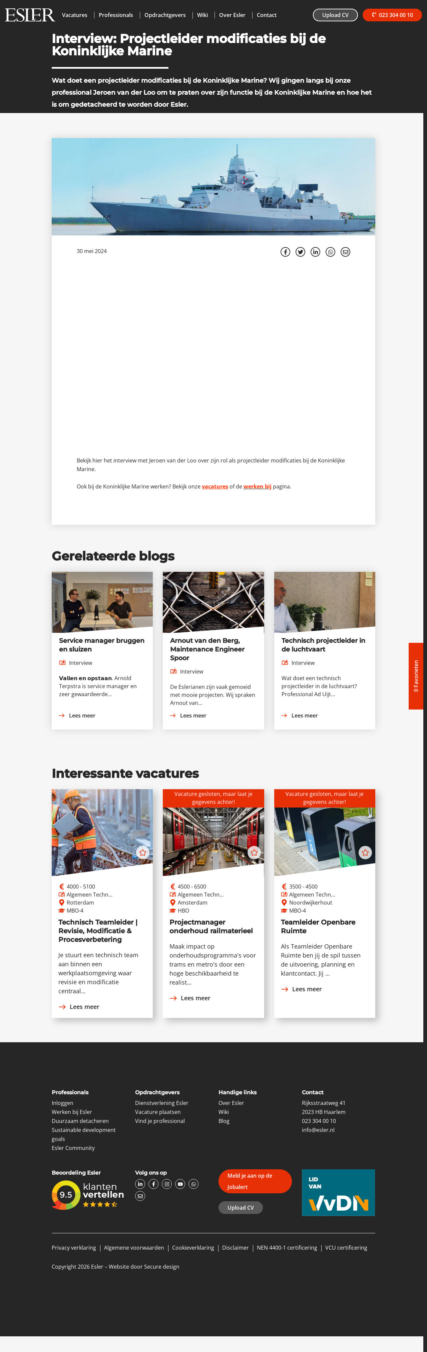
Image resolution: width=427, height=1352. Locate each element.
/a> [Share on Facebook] (285, 252)
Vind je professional (160, 1121)
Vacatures (74, 15)
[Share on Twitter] (300, 252)
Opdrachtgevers (165, 15)
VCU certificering (346, 1247)
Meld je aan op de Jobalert (250, 1181)
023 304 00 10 (391, 15)
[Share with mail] (345, 252)
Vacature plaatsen (158, 1112)
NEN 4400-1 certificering (287, 1247)
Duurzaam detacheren (80, 1121)
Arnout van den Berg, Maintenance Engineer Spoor (207, 649)
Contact (267, 15)
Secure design (161, 1266)
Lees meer (76, 716)
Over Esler (232, 15)
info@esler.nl (318, 1130)
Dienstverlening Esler (161, 1103)
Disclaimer (235, 1247)
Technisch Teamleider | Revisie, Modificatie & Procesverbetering (97, 931)
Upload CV (334, 15)
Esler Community (73, 1148)
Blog (224, 1121)
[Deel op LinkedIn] (315, 252)
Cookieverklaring (193, 1247)
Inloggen (62, 1103)
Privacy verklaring (74, 1247)
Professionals (116, 15)
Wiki (202, 15)
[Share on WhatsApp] (330, 252)
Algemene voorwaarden (134, 1247)
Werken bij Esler (72, 1112)
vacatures (215, 486)
